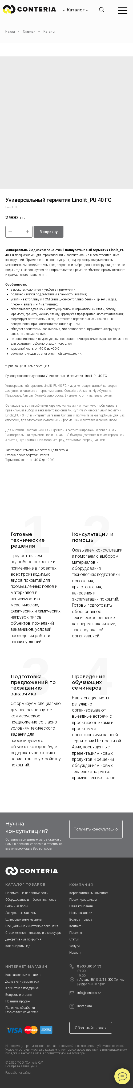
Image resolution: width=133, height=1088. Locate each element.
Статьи (74, 939)
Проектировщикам (83, 900)
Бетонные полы (16, 906)
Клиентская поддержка (22, 988)
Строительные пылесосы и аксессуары (33, 933)
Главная (29, 31)
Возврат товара (80, 919)
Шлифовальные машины (23, 919)
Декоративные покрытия (23, 939)
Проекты (75, 933)
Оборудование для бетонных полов (30, 900)
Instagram (84, 1006)
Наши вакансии (80, 913)
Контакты (76, 926)
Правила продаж (17, 1001)
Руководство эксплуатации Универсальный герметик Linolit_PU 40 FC (56, 376)
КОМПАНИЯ (81, 885)
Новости (75, 952)
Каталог (75, 9)
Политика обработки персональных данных (21, 1009)
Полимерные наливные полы (26, 893)
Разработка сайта (18, 1072)
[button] (96, 829)
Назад (10, 31)
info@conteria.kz (89, 993)
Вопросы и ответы (18, 995)
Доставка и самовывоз (22, 981)
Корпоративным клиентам (88, 893)
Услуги (74, 946)
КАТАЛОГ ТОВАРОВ (25, 884)
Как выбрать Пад (17, 946)
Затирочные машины (21, 913)
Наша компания (81, 906)
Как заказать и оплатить (23, 975)
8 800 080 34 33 (89, 966)
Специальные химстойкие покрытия (31, 926)
